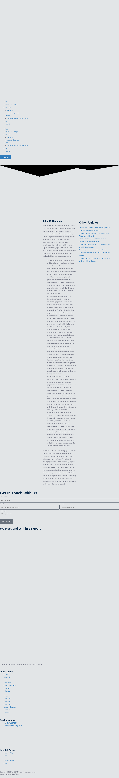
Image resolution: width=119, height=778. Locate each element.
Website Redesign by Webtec (9, 774)
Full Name (3, 497)
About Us (7, 107)
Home (6, 102)
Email (2, 504)
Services (7, 115)
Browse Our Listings (11, 104)
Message (3, 511)
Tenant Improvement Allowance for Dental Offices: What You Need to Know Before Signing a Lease (93, 252)
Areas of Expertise (13, 113)
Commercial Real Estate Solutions (18, 118)
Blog (5, 121)
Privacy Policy (9, 753)
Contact (7, 124)
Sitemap (7, 691)
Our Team (10, 110)
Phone (62, 504)
